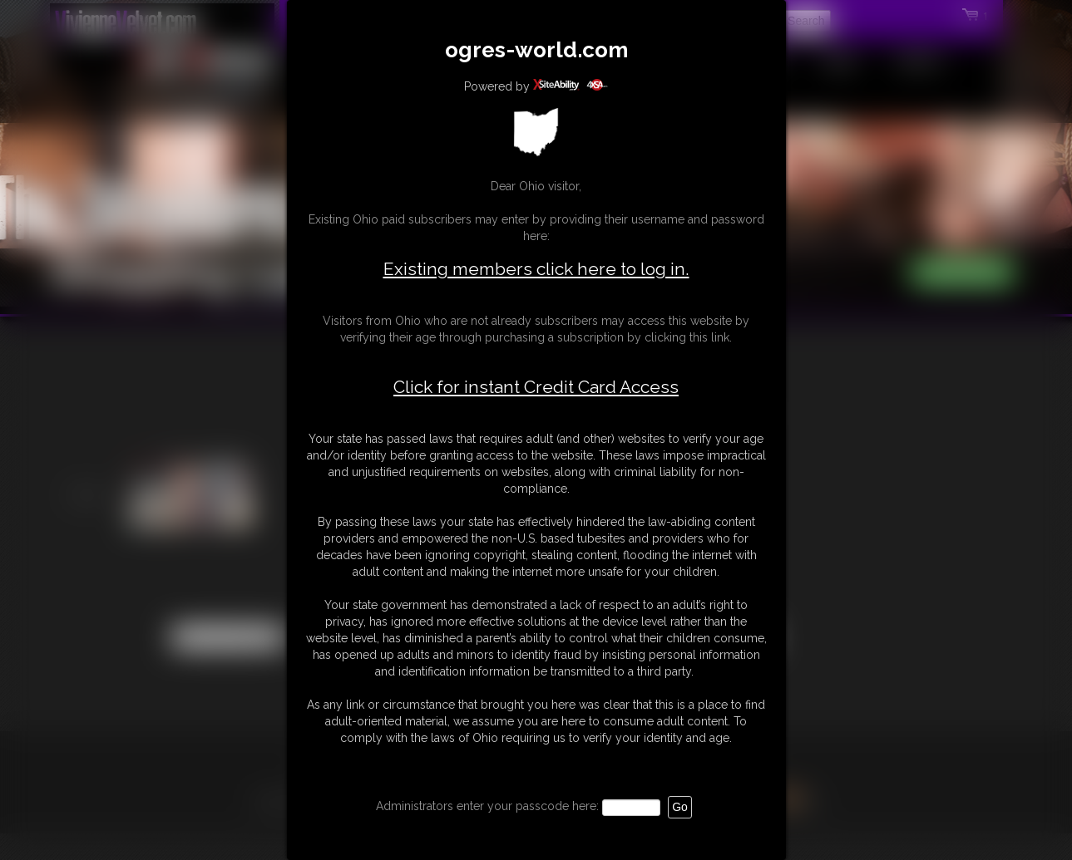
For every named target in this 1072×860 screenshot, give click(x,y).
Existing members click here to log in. (536, 268)
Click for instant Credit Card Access (536, 387)
